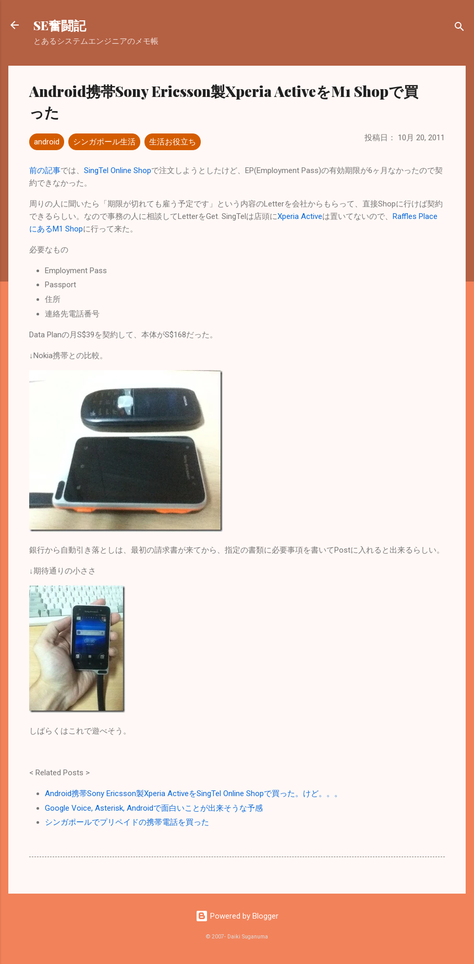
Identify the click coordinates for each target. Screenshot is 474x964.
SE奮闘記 (59, 25)
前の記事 (44, 170)
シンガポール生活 (104, 142)
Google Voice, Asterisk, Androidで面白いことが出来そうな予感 (154, 808)
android (46, 142)
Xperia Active (299, 216)
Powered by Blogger (237, 916)
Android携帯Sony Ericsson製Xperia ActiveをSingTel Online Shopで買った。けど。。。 (193, 793)
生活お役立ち (172, 142)
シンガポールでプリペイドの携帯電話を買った (127, 822)
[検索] (459, 28)
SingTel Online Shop (117, 170)
